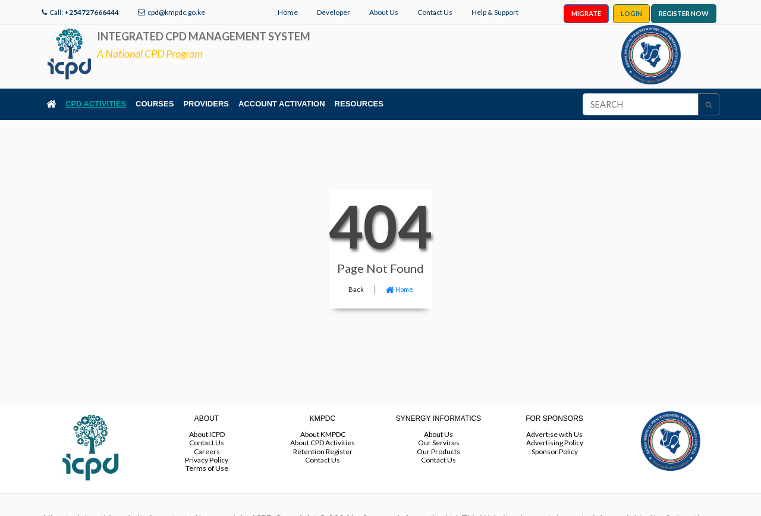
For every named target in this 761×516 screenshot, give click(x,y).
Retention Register (323, 451)
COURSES (155, 103)
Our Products (438, 451)
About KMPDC (322, 434)
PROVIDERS (206, 103)
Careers (207, 451)
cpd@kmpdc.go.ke (176, 12)
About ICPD (207, 434)
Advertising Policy (554, 442)
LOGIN (631, 13)
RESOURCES (359, 103)
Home (288, 12)
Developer (333, 12)
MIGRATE (586, 13)
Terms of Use (206, 468)
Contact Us (434, 12)
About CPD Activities (322, 442)
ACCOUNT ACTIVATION (281, 103)
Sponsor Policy (555, 451)
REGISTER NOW (684, 13)
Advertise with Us (554, 434)
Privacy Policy (206, 459)
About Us (383, 12)
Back (356, 289)
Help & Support (494, 12)
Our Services (439, 442)
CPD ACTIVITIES (95, 103)
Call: (84, 12)
